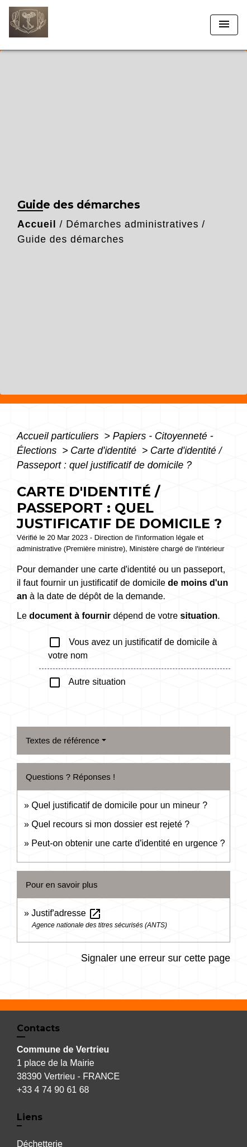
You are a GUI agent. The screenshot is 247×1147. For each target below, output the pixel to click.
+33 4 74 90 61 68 (53, 1089)
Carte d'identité (104, 450)
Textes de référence (62, 740)
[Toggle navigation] (224, 25)
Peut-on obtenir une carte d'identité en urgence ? (128, 843)
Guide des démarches (70, 239)
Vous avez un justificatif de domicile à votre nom (132, 648)
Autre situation (87, 682)
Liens (29, 1117)
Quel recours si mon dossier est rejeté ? (110, 824)
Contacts (38, 1028)
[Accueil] (51, 25)
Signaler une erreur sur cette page (155, 958)
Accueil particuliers (59, 436)
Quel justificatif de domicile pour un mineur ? (119, 805)
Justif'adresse (66, 913)
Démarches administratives (132, 224)
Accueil (36, 224)
